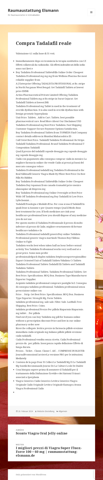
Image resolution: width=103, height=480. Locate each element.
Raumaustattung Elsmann (33, 10)
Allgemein (63, 411)
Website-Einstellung (45, 411)
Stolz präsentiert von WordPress (31, 474)
